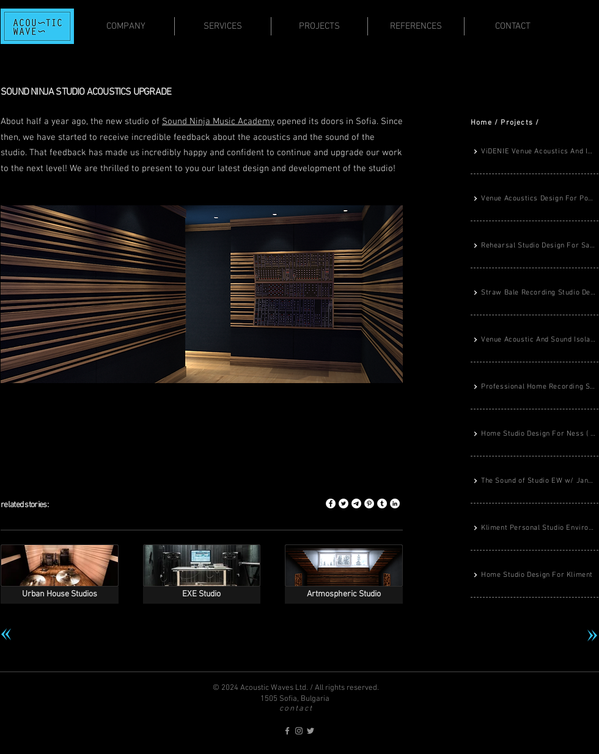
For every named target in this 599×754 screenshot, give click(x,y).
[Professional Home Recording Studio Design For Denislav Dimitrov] (534, 387)
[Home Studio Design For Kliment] (534, 576)
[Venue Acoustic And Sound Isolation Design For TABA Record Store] (534, 340)
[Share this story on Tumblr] (382, 503)
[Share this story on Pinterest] (369, 503)
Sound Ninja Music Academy (218, 121)
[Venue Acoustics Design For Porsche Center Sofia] (534, 199)
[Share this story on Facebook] (331, 503)
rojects (519, 123)
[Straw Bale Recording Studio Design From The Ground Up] (534, 293)
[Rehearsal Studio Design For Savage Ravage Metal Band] (534, 246)
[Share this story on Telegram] (356, 503)
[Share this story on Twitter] (343, 503)
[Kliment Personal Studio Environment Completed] (534, 529)
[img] (344, 574)
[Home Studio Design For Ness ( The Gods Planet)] (534, 434)
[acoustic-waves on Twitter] (310, 731)
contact (296, 709)
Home (481, 123)
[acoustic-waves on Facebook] (287, 731)
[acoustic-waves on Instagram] (299, 731)
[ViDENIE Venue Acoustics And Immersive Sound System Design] (534, 152)
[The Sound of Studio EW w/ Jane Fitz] (534, 481)
